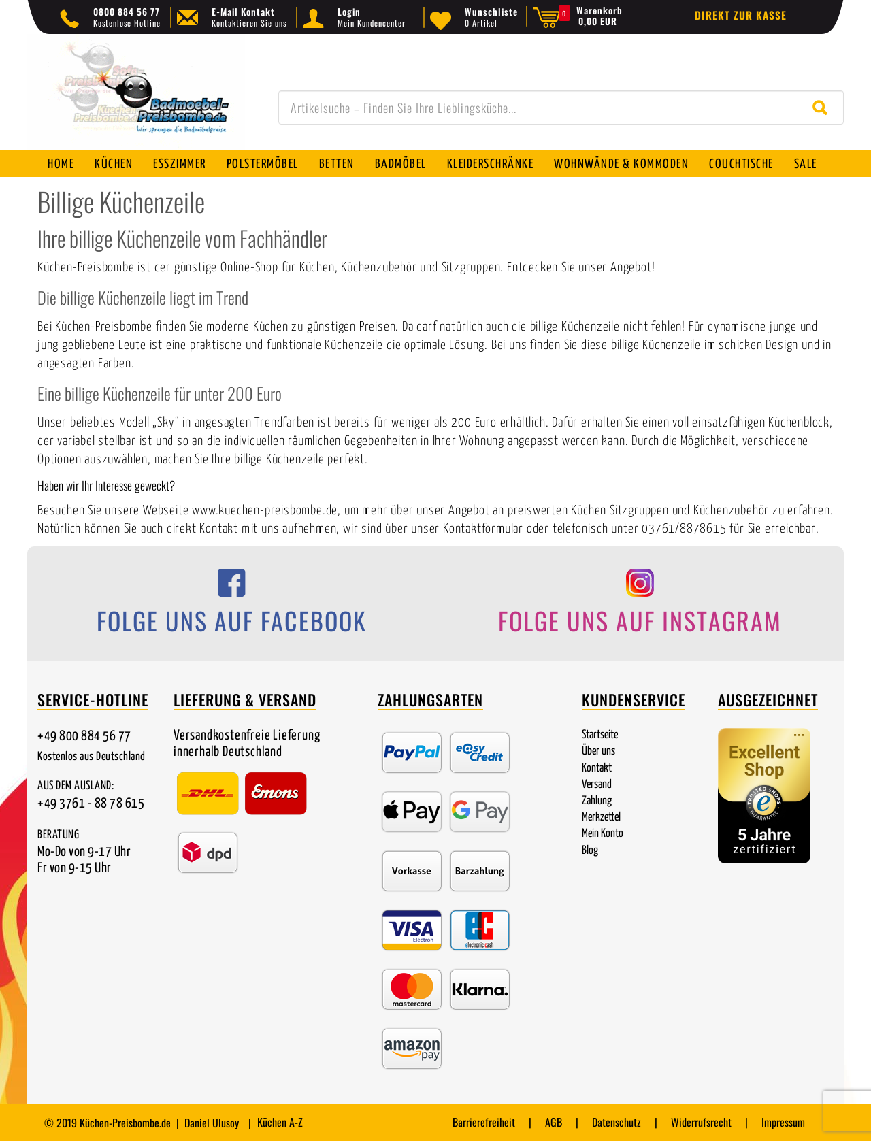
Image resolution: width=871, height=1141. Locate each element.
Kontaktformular (483, 529)
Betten (337, 164)
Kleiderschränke (490, 164)
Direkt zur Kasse (741, 14)
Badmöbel (401, 164)
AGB (553, 1122)
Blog (590, 851)
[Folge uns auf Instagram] (640, 606)
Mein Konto (602, 834)
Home (61, 164)
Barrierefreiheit (484, 1122)
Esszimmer (179, 164)
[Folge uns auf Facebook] (231, 606)
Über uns (598, 751)
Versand (597, 785)
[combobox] (561, 107)
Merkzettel (601, 817)
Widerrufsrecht (701, 1122)
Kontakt (597, 768)
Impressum (783, 1122)
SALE (805, 164)
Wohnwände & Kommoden (621, 164)
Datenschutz (616, 1122)
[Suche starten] (823, 107)
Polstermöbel (263, 164)
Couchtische (741, 164)
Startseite (600, 735)
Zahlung (597, 801)
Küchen (114, 164)
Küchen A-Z (280, 1122)
